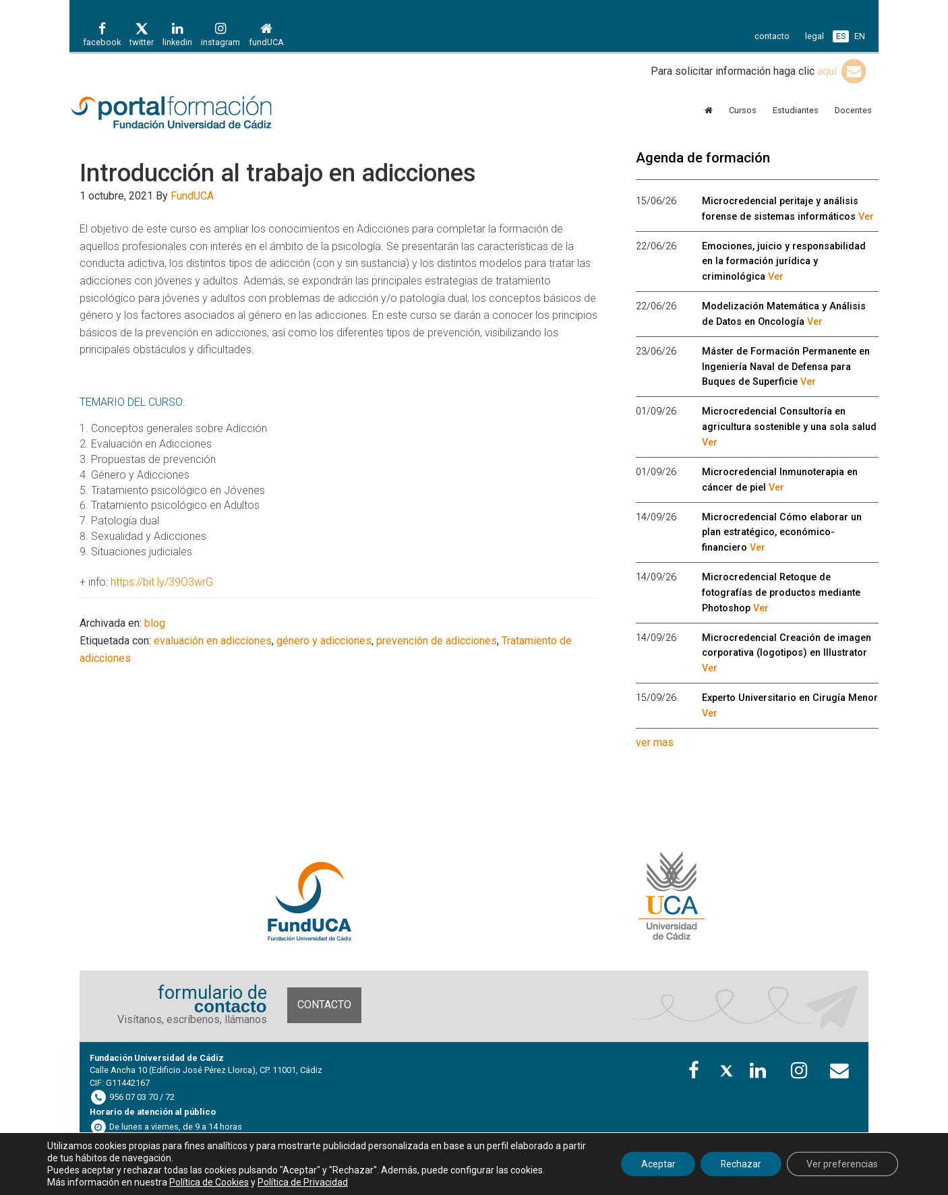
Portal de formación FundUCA (190, 113)
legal (814, 36)
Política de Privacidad (303, 1182)
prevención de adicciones (436, 640)
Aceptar (656, 1164)
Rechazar (740, 1164)
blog (154, 623)
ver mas (655, 742)
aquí (842, 71)
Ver (866, 216)
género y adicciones (324, 640)
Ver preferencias (842, 1164)
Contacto (324, 1004)
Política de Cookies (209, 1182)
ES (841, 36)
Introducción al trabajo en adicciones (278, 173)
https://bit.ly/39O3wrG (162, 582)
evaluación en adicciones (213, 640)
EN (859, 36)
